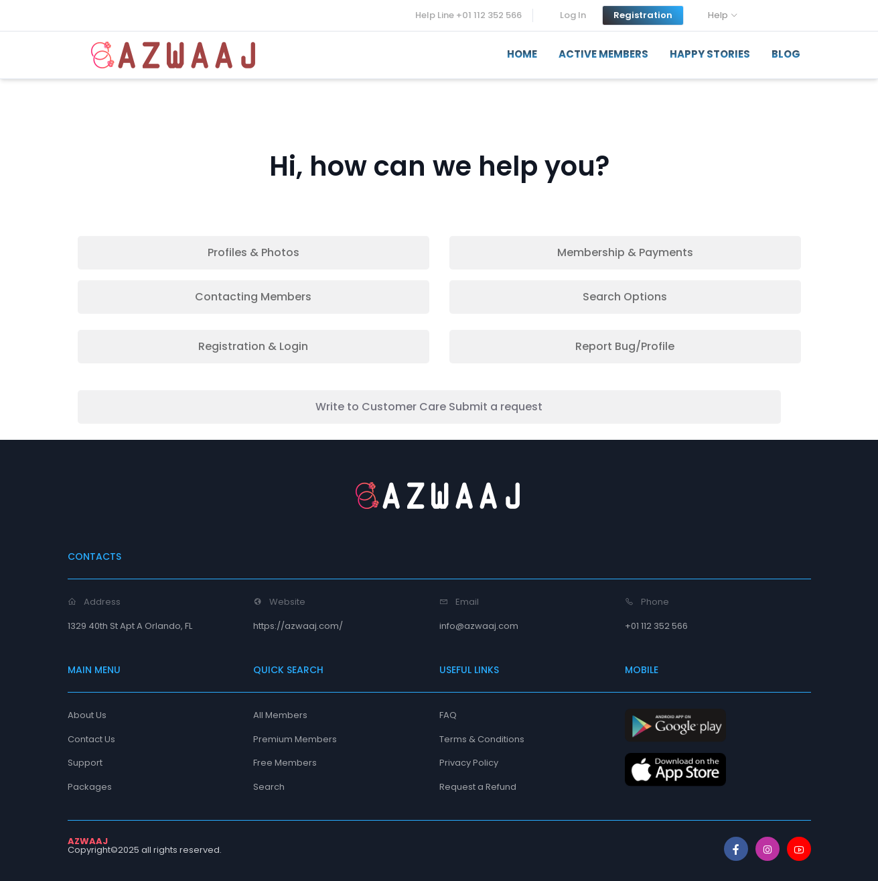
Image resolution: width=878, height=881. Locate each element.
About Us (87, 715)
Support (85, 762)
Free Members (285, 762)
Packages (90, 786)
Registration (642, 15)
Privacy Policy (468, 762)
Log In (573, 15)
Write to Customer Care (428, 406)
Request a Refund (477, 786)
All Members (280, 715)
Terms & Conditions (481, 739)
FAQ (448, 715)
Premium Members (295, 739)
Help (718, 15)
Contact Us (91, 739)
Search (269, 786)
